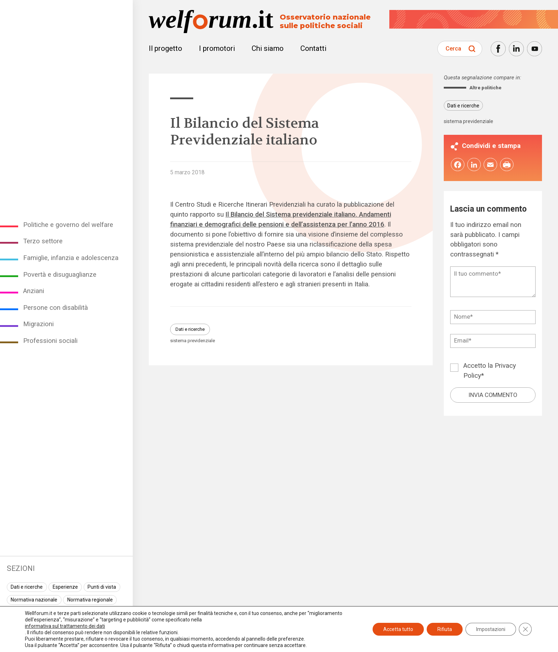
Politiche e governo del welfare (68, 225)
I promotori (217, 48)
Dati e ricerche (27, 587)
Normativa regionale (90, 600)
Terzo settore (43, 241)
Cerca (453, 48)
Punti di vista (102, 587)
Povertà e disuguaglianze (59, 275)
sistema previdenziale (192, 340)
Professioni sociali (50, 341)
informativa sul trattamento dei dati (65, 626)
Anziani (33, 291)
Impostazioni (490, 629)
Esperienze (65, 587)
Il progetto (165, 48)
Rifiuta (444, 629)
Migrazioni (38, 324)
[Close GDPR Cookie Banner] (525, 629)
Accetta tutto (398, 629)
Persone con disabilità (55, 308)
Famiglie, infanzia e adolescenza (71, 258)
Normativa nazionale (34, 600)
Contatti (313, 48)
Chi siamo (268, 48)
